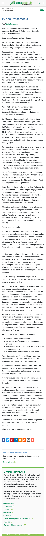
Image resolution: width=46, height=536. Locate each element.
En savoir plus (9, 462)
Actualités (8, 8)
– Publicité (7, 522)
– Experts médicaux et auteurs (14, 525)
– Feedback (8, 509)
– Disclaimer (8, 516)
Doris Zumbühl (11, 24)
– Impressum (8, 506)
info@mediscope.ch (31, 535)
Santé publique (7, 10)
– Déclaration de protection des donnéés (18, 519)
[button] (44, 3)
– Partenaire (8, 512)
